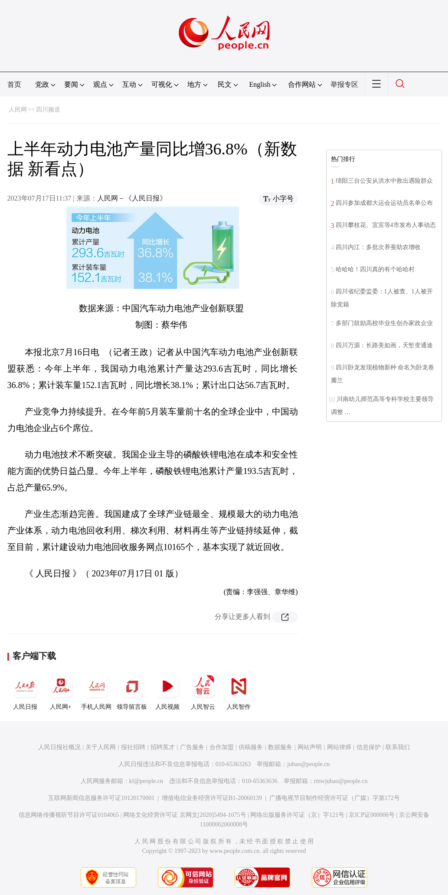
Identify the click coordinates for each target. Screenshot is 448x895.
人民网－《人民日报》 (132, 198)
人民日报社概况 (59, 747)
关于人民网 (100, 747)
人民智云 (203, 690)
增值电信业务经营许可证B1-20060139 (212, 798)
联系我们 (398, 747)
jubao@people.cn (308, 764)
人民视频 (167, 690)
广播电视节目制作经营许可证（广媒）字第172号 (334, 798)
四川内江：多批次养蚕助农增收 (378, 247)
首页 (14, 84)
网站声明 (310, 747)
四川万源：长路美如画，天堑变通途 (384, 345)
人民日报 (25, 690)
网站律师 (339, 747)
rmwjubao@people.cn (341, 781)
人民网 (18, 109)
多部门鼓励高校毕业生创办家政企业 (384, 323)
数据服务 (280, 747)
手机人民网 (96, 690)
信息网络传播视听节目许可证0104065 (69, 815)
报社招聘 (133, 747)
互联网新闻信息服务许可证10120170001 (101, 798)
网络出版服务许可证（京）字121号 (297, 815)
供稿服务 (251, 747)
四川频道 (48, 109)
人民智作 (238, 690)
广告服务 (192, 747)
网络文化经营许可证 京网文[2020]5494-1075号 (184, 815)
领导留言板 (132, 690)
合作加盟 (221, 747)
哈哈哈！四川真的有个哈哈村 (375, 269)
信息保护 (368, 747)
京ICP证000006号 (372, 815)
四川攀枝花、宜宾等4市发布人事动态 (386, 225)
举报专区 (344, 84)
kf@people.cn (146, 781)
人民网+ (61, 690)
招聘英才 (162, 747)
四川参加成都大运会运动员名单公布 (384, 203)
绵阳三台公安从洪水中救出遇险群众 (384, 181)
